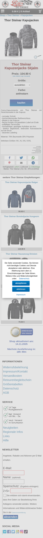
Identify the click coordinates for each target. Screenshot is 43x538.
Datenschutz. (24, 279)
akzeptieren (21, 283)
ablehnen (20, 289)
